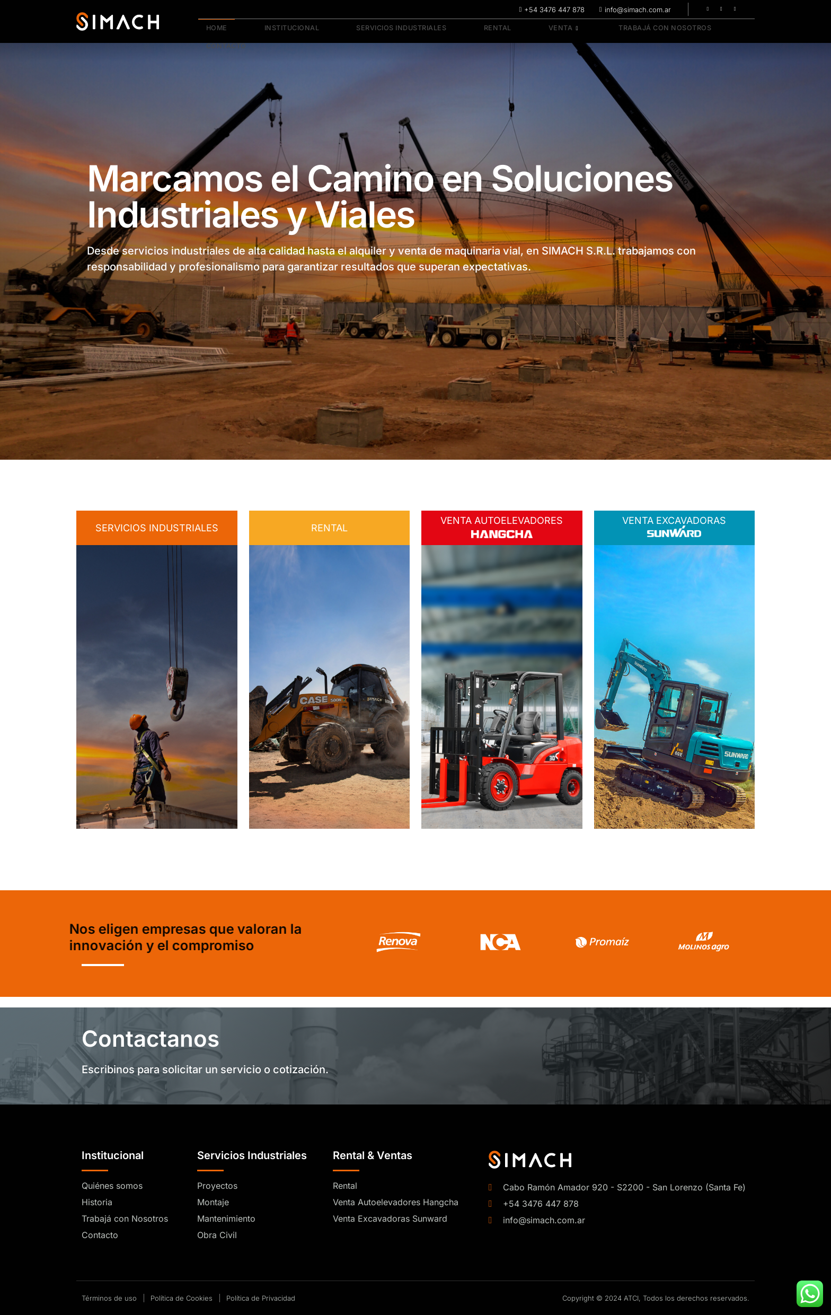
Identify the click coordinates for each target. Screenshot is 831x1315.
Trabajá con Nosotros (612, 31)
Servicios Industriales (378, 31)
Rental (466, 31)
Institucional (275, 31)
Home (210, 31)
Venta (519, 31)
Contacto (708, 31)
